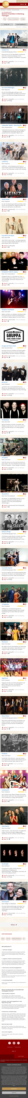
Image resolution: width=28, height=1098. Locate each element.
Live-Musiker (9, 9)
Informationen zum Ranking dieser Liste (20, 919)
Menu (23, 4)
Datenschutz (18, 1047)
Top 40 (8, 939)
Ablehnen (14, 1092)
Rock (3, 939)
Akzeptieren (14, 1088)
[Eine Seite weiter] (14, 924)
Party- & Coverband (13, 19)
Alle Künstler (3, 9)
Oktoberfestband (16, 939)
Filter (7, 24)
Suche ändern (21, 24)
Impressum (10, 1047)
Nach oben (21, 1056)
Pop (5, 19)
